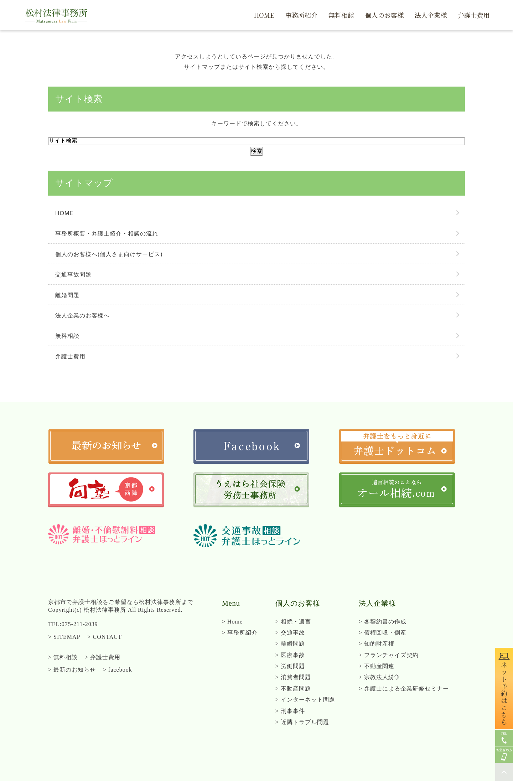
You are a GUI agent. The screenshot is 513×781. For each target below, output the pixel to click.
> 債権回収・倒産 (382, 633)
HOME (64, 213)
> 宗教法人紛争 (379, 677)
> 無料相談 (63, 657)
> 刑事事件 (290, 711)
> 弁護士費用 (102, 657)
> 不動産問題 (293, 689)
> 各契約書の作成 (382, 622)
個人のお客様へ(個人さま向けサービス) (109, 254)
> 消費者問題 (293, 677)
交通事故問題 (73, 274)
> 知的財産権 (376, 644)
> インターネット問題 (305, 700)
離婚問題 (67, 295)
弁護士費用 (70, 356)
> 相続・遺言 (293, 622)
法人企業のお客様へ (82, 315)
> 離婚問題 (290, 644)
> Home (232, 622)
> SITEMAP (64, 637)
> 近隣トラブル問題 (302, 722)
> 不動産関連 (376, 666)
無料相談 (67, 336)
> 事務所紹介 (240, 633)
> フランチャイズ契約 (389, 655)
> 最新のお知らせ (72, 670)
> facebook (117, 670)
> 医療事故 (290, 655)
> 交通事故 (290, 633)
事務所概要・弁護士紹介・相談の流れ (106, 234)
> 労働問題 (290, 666)
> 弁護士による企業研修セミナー (404, 689)
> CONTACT (104, 637)
